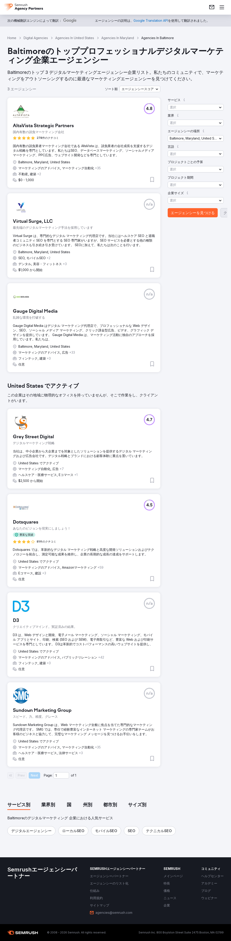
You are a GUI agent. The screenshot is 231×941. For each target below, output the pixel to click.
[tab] (18, 805)
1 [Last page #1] (75, 775)
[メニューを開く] (221, 7)
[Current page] (61, 775)
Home (11, 38)
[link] (211, 7)
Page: (48, 775)
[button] (140, 89)
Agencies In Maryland (117, 38)
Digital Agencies (36, 38)
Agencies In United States (74, 38)
